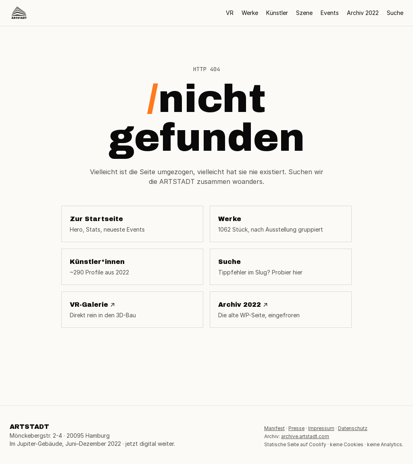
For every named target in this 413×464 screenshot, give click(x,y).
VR (230, 12)
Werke (250, 12)
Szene (304, 12)
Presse (296, 428)
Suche (395, 12)
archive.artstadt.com (305, 436)
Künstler (277, 12)
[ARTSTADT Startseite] (19, 13)
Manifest (274, 428)
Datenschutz (352, 428)
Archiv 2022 (363, 12)
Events (330, 12)
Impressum (321, 428)
